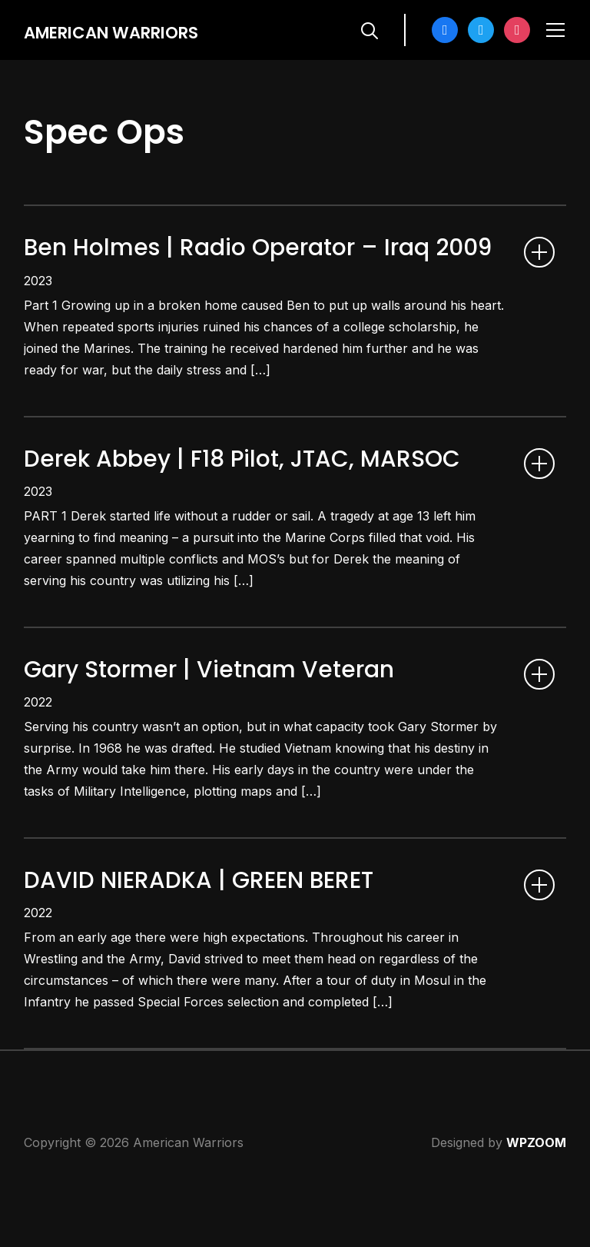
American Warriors (134, 31)
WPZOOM (536, 1209)
